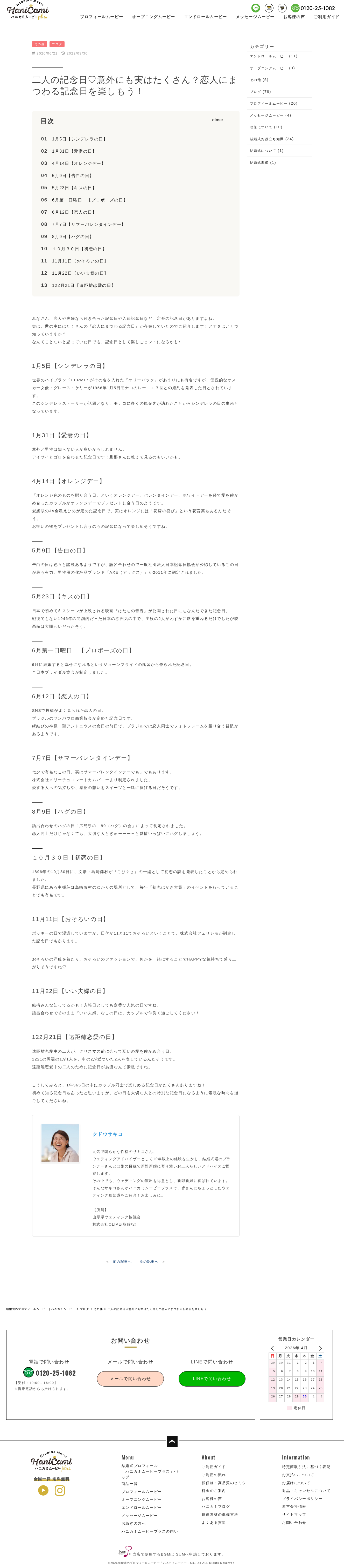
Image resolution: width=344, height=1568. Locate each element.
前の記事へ (122, 1261)
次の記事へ (149, 1261)
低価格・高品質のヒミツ (224, 1483)
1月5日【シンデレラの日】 (80, 139)
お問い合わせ (294, 1522)
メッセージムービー (255, 20)
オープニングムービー (153, 20)
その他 (255, 80)
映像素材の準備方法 (220, 1514)
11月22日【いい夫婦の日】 (80, 273)
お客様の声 (294, 20)
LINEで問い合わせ (212, 1378)
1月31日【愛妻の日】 (74, 151)
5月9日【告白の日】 (73, 175)
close (217, 120)
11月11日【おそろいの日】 (80, 261)
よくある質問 (214, 1522)
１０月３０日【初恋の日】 (79, 249)
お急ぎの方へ (134, 1523)
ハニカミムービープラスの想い (150, 1531)
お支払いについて (298, 1475)
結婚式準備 (259, 163)
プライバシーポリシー (302, 1499)
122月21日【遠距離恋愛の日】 (84, 285)
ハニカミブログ (216, 1506)
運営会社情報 (294, 1506)
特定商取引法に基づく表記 (306, 1467)
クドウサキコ (108, 1134)
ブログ (255, 92)
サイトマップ (294, 1514)
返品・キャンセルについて (306, 1491)
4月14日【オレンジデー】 (79, 163)
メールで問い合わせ (130, 1378)
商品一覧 (130, 1484)
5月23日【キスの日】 (74, 188)
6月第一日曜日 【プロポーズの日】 (90, 200)
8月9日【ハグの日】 (73, 236)
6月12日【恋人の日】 (74, 212)
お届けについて (296, 1483)
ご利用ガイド (327, 20)
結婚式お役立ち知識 (267, 139)
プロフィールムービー (101, 20)
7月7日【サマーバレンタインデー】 (89, 224)
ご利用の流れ (214, 1475)
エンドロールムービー (205, 20)
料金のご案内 (214, 1491)
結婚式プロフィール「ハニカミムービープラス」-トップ (151, 1471)
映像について (261, 127)
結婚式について (263, 151)
